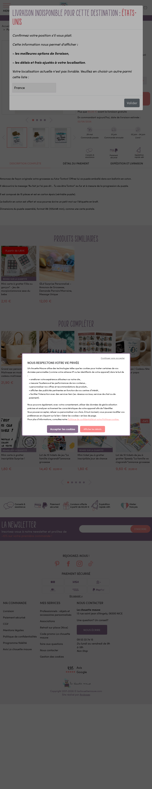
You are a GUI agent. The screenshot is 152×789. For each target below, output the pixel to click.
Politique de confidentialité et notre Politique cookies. (93, 419)
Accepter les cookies (62, 429)
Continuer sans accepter (113, 358)
